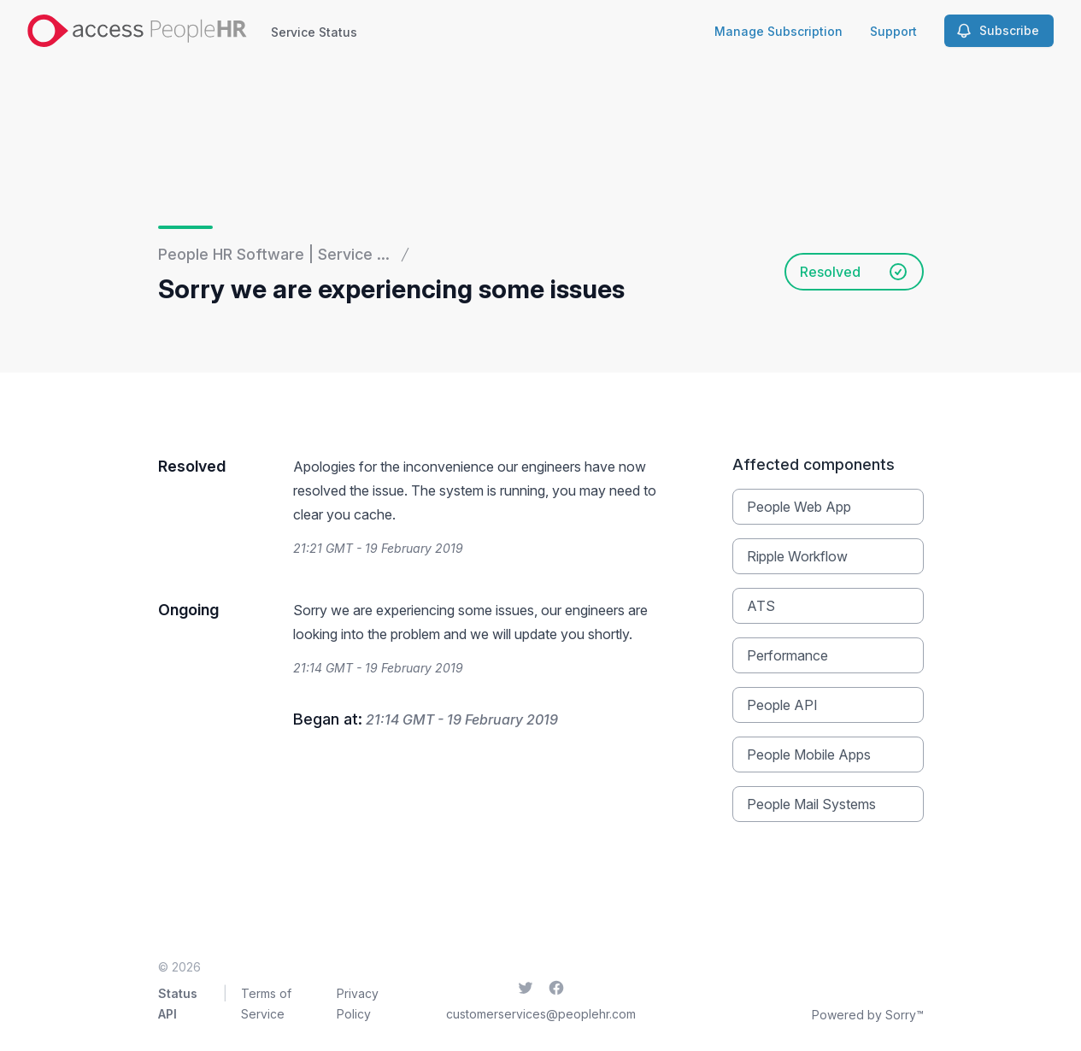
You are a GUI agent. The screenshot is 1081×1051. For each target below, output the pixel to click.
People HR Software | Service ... (274, 254)
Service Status (314, 32)
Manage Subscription (778, 31)
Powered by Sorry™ (868, 1014)
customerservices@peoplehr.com (541, 1014)
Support (893, 31)
